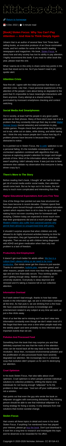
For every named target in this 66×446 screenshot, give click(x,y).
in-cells (43, 146)
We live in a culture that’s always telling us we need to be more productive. (29, 261)
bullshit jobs (31, 267)
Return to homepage (16, 19)
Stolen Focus (47, 51)
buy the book (32, 427)
